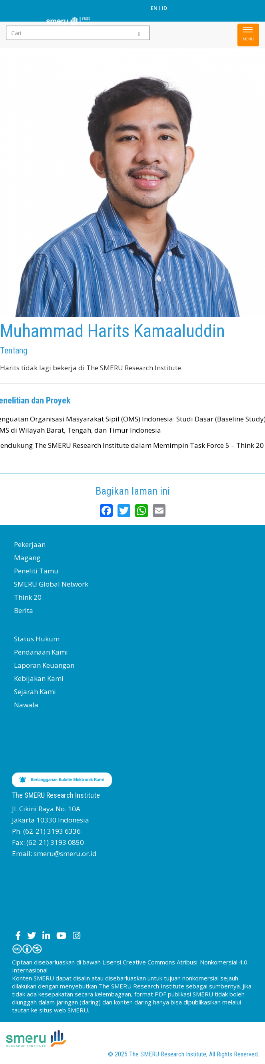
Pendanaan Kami (41, 652)
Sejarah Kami (35, 691)
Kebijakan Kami (39, 678)
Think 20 (28, 597)
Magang (27, 557)
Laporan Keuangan (44, 665)
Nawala (26, 704)
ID (164, 8)
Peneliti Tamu (36, 570)
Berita (23, 610)
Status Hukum (37, 638)
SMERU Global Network (51, 584)
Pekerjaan (30, 544)
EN (154, 8)
